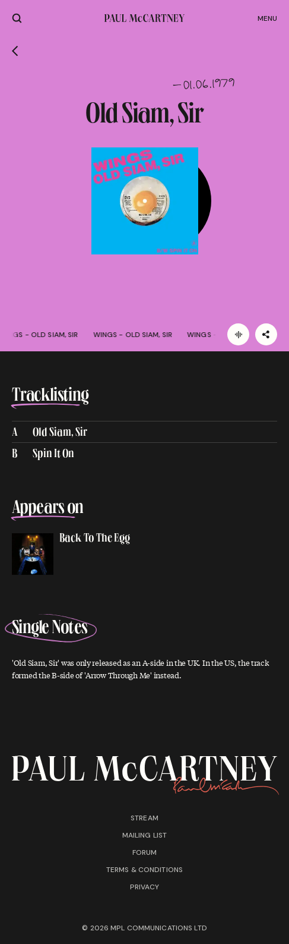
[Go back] (15, 51)
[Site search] (17, 18)
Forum (144, 852)
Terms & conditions (144, 869)
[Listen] (238, 334)
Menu (267, 18)
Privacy (145, 887)
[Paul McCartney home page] (144, 18)
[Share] (266, 334)
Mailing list (144, 835)
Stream (144, 818)
